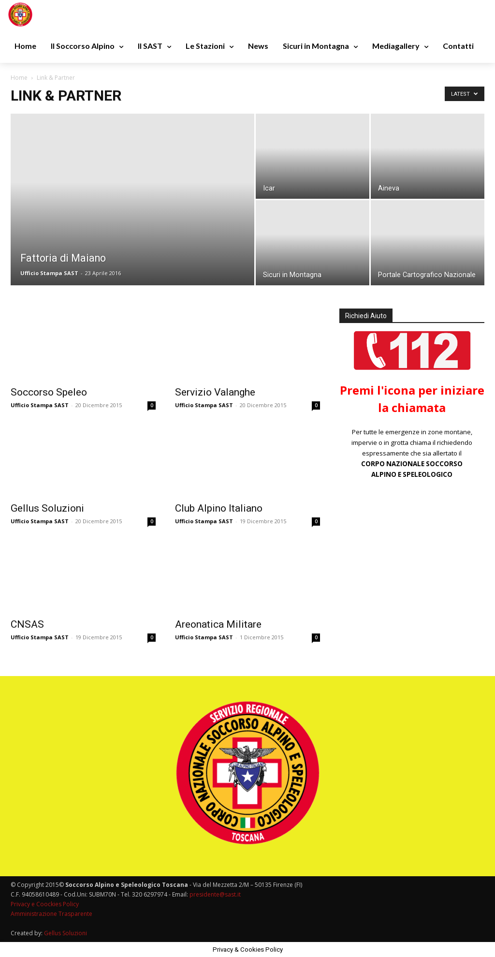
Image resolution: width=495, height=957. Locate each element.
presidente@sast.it (214, 894)
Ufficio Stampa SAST (49, 273)
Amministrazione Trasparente (51, 914)
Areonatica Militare (218, 624)
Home (19, 78)
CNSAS (27, 624)
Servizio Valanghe (215, 392)
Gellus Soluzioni (47, 508)
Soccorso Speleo (49, 392)
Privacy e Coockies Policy (45, 904)
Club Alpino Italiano (218, 508)
